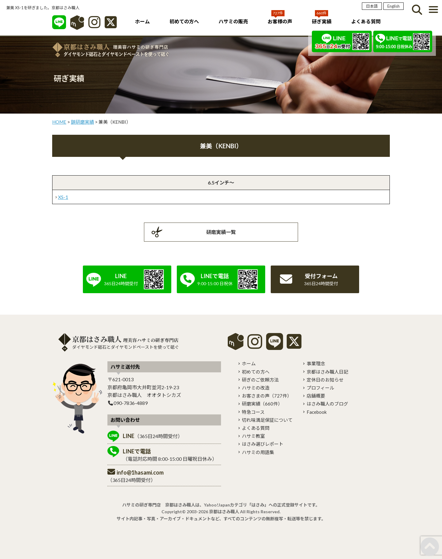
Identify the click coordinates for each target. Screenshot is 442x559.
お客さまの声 (267, 395)
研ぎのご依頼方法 (260, 379)
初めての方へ (184, 21)
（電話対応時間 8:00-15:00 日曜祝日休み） (170, 455)
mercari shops (236, 341)
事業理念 (316, 363)
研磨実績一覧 (221, 232)
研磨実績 (262, 403)
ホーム (142, 21)
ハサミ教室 (253, 436)
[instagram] (254, 346)
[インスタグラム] (94, 25)
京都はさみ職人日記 (327, 372)
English (393, 6)
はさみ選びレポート (262, 444)
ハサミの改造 (255, 387)
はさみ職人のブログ (327, 403)
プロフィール (320, 387)
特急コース (253, 412)
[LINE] (59, 25)
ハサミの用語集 (258, 452)
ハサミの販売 (233, 21)
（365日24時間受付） (153, 436)
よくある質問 (366, 21)
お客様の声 (280, 21)
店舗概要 (316, 395)
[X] (111, 25)
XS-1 (63, 197)
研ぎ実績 (322, 21)
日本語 (372, 6)
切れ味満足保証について (267, 420)
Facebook (317, 412)
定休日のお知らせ (325, 379)
